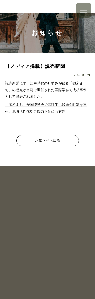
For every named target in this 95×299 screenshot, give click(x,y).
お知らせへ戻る (47, 140)
